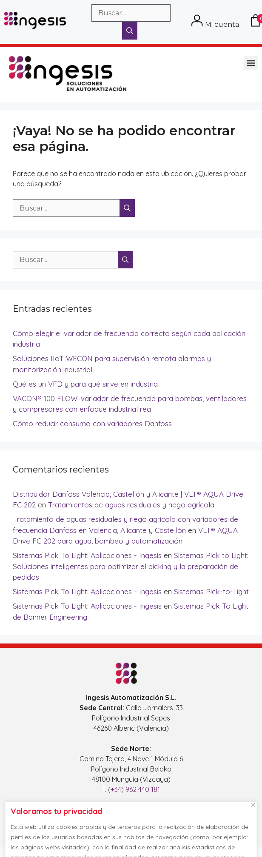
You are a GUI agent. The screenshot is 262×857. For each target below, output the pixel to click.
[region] (131, 827)
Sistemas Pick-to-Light (211, 591)
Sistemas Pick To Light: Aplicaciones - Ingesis (87, 555)
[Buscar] (129, 31)
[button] (251, 63)
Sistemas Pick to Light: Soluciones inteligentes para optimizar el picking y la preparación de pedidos (130, 566)
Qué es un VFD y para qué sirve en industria (85, 383)
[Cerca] (253, 805)
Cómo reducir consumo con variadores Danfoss (92, 423)
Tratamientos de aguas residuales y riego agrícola (131, 504)
